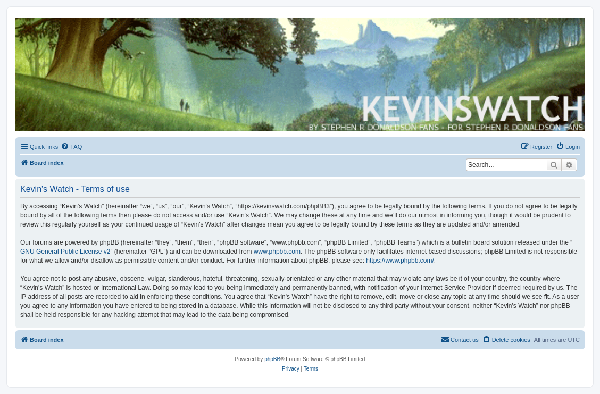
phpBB (272, 359)
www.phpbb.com (277, 251)
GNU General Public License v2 (65, 251)
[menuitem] (71, 146)
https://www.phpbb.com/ (400, 260)
